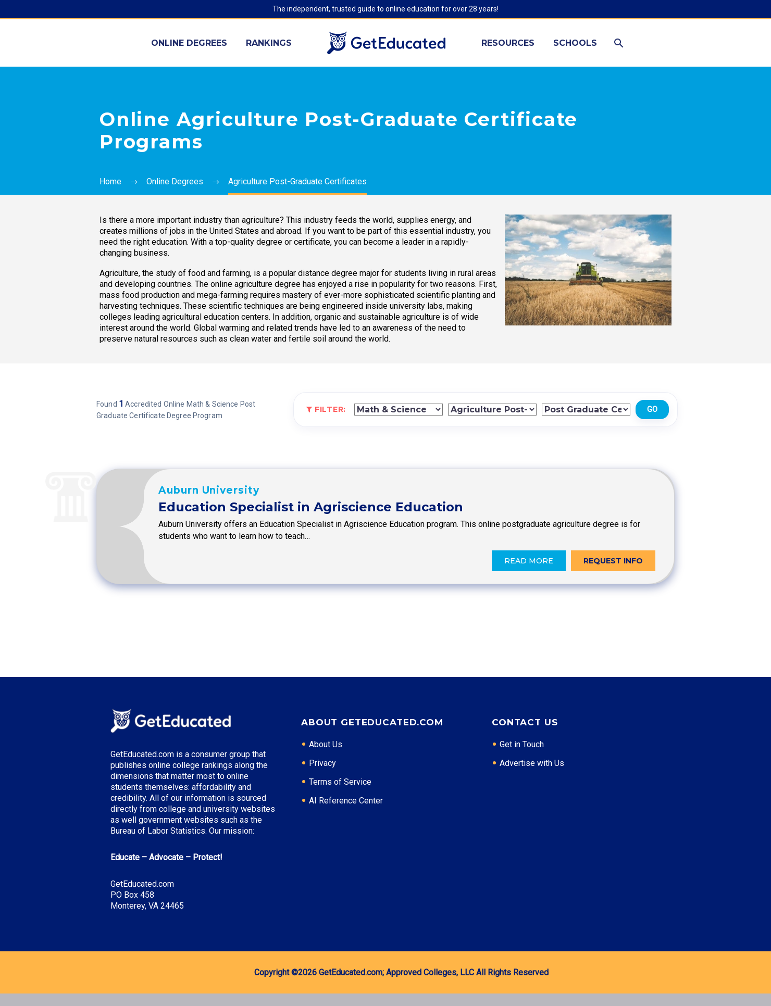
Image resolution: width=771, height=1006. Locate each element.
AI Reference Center (346, 813)
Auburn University (301, 495)
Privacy (322, 776)
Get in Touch (522, 757)
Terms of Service (340, 794)
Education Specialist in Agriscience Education (403, 512)
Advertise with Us (532, 776)
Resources (507, 43)
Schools (575, 43)
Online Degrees (189, 43)
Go (652, 409)
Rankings (269, 43)
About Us (325, 757)
